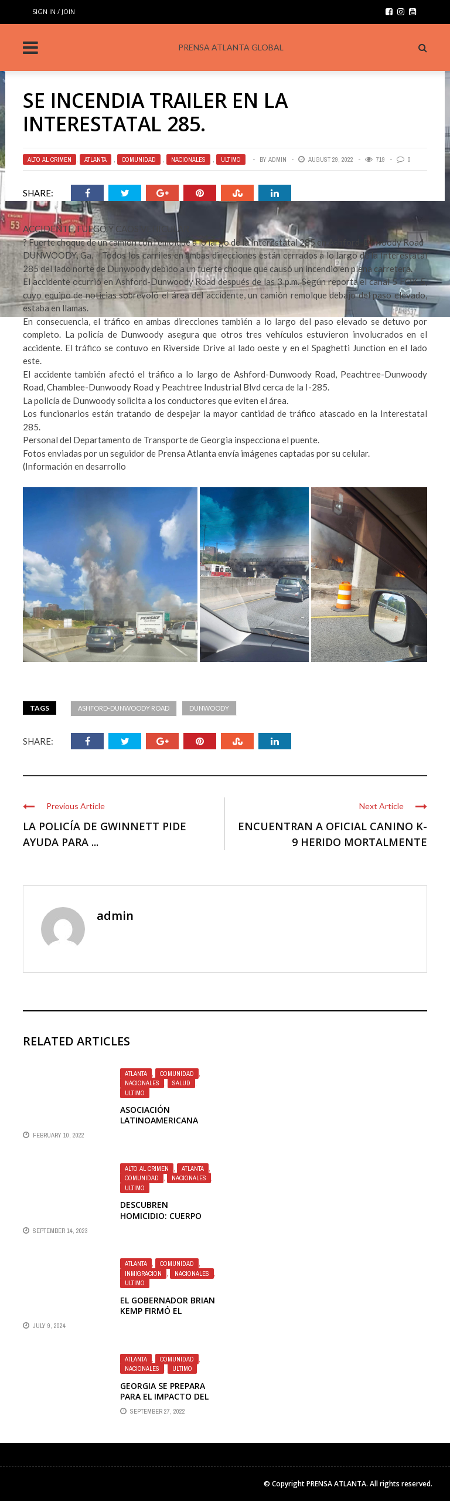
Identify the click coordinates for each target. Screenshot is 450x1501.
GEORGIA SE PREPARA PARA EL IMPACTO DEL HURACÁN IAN (164, 1396)
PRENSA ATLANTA (336, 1484)
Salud (181, 1083)
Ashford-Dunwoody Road (123, 708)
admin (277, 159)
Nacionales (188, 159)
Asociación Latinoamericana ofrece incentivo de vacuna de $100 (165, 1125)
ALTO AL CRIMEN (49, 159)
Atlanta (95, 159)
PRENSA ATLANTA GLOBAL (231, 47)
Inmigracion (143, 1273)
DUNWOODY (209, 708)
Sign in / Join (53, 11)
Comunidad (139, 159)
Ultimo (231, 159)
